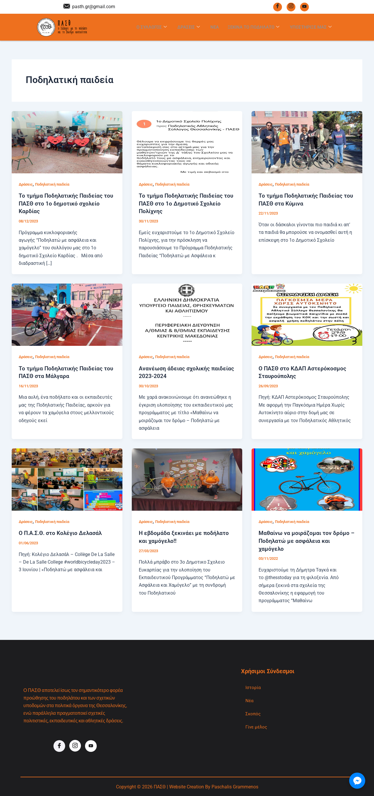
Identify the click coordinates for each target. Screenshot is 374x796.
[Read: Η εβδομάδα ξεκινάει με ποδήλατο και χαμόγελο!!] (187, 479)
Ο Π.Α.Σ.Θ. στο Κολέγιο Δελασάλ (62, 532)
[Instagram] (291, 6)
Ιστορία (253, 687)
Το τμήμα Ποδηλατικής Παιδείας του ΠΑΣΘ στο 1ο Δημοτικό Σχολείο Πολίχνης (187, 204)
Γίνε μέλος (257, 727)
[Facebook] (277, 6)
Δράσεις (26, 185)
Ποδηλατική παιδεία (56, 185)
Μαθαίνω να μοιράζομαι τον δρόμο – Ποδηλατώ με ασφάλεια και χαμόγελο (305, 540)
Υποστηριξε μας (312, 27)
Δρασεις (184, 27)
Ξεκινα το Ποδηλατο (252, 27)
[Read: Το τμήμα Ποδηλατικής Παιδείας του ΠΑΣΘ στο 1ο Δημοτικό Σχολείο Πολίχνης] (187, 143)
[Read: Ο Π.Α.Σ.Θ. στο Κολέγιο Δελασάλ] (67, 479)
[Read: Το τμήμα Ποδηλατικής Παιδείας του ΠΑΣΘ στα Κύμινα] (307, 143)
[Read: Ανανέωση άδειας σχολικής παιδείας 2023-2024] (187, 314)
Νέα (249, 700)
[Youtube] (304, 6)
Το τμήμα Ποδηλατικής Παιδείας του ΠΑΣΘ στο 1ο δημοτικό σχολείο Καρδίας (67, 204)
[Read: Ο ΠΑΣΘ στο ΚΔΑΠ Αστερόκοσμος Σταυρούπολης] (307, 314)
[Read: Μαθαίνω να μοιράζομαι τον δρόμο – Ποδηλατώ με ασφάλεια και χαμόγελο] (307, 479)
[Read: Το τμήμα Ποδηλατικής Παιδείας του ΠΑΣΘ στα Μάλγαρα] (67, 314)
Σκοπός (253, 713)
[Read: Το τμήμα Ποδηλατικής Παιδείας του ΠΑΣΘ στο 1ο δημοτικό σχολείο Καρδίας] (67, 143)
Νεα (211, 27)
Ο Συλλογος (146, 27)
